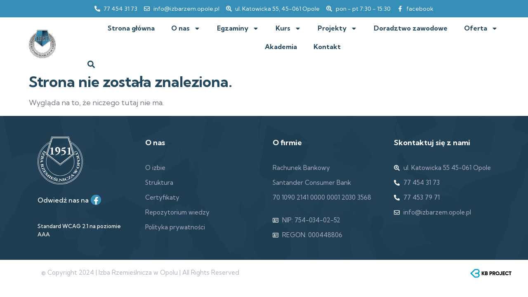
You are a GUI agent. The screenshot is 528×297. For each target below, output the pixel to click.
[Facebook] (96, 200)
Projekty (337, 28)
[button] (91, 64)
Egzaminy (238, 28)
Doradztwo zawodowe (411, 28)
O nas (185, 28)
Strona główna (131, 28)
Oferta (481, 28)
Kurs (288, 28)
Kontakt (327, 46)
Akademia (281, 46)
